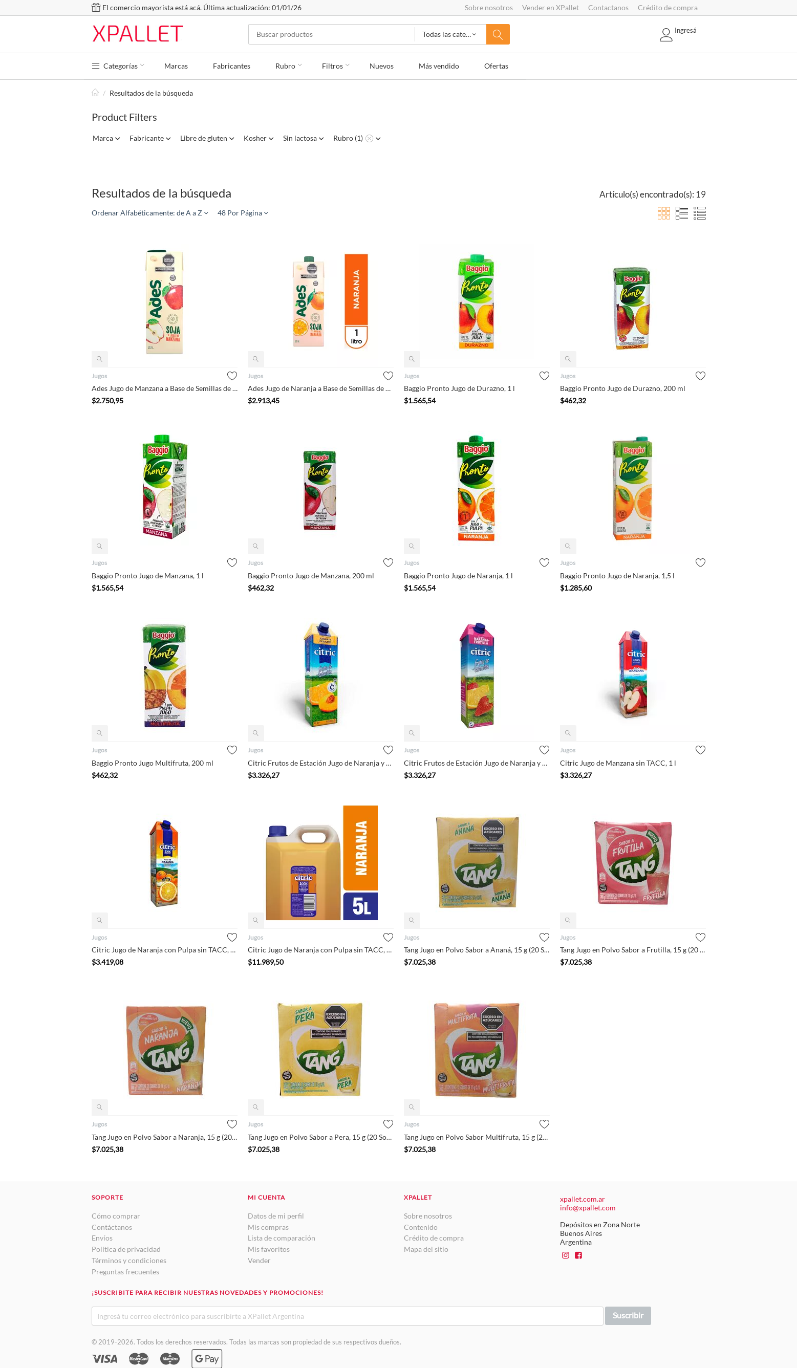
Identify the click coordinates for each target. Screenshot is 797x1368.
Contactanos (608, 7)
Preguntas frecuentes (125, 1269)
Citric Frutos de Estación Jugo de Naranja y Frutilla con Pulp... (477, 760)
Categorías (118, 64)
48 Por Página (243, 210)
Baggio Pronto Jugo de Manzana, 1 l (148, 573)
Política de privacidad (126, 1247)
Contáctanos (112, 1225)
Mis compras (268, 1225)
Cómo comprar (116, 1213)
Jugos (99, 374)
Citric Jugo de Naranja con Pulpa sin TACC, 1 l (165, 947)
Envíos (102, 1235)
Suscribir (628, 1313)
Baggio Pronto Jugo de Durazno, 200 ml (622, 386)
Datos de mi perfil (276, 1213)
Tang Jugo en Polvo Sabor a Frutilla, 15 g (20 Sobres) (633, 947)
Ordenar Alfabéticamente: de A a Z (150, 210)
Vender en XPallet (550, 7)
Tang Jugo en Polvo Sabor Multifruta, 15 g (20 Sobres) (477, 1135)
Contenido (421, 1225)
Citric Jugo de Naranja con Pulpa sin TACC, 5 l (321, 947)
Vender (259, 1258)
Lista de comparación (281, 1235)
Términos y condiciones (129, 1258)
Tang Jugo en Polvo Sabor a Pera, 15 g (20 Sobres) (321, 1135)
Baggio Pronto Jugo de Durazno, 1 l (459, 386)
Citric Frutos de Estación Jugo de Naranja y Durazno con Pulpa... (321, 760)
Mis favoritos (269, 1247)
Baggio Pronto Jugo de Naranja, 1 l (458, 573)
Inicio (96, 90)
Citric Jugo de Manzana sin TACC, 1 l (618, 760)
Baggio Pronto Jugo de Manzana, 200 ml (311, 573)
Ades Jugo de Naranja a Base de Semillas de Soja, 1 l (321, 386)
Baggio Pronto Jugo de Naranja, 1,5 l (617, 573)
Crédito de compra (668, 7)
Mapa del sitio (426, 1247)
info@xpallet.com (588, 1205)
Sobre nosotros (489, 7)
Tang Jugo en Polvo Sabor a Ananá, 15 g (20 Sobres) (477, 947)
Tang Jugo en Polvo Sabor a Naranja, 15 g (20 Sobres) (165, 1135)
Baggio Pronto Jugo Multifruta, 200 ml (152, 760)
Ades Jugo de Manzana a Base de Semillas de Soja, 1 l (165, 386)
